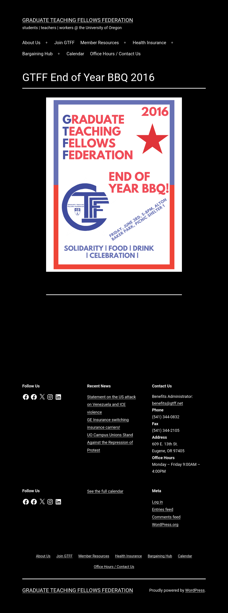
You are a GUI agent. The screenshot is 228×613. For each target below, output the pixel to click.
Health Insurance (149, 42)
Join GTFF (64, 42)
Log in (157, 502)
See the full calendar (105, 491)
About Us (31, 42)
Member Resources (99, 42)
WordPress (195, 590)
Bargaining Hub (37, 53)
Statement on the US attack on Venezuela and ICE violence (111, 404)
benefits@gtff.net (167, 403)
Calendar (75, 53)
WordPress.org (165, 524)
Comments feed (166, 517)
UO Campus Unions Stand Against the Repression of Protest (110, 442)
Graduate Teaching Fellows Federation (77, 20)
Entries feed (162, 509)
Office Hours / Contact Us (115, 53)
